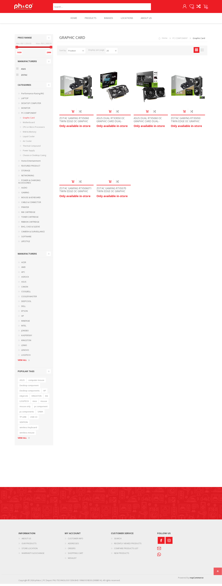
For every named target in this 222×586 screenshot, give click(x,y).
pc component (40, 408)
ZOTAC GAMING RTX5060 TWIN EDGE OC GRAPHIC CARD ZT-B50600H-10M (74, 123)
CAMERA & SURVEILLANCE (33, 233)
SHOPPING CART (203, 7)
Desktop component (29, 387)
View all (22, 362)
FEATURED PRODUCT (30, 168)
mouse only (25, 408)
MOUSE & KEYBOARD (31, 199)
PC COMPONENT (28, 115)
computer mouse (36, 382)
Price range (25, 39)
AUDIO (24, 189)
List (202, 52)
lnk (46, 398)
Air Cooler (27, 143)
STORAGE (25, 172)
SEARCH (117, 540)
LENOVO (25, 352)
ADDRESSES (73, 545)
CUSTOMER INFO (75, 540)
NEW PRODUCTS (121, 555)
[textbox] (102, 7)
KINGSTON (26, 342)
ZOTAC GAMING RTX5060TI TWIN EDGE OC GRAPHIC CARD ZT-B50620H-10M (75, 193)
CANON (24, 288)
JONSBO (25, 332)
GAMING (25, 194)
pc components (27, 413)
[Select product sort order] (76, 53)
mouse (44, 403)
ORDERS (72, 550)
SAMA (40, 413)
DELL (23, 308)
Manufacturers (27, 63)
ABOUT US (26, 540)
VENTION (24, 424)
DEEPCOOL (26, 303)
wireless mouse (27, 434)
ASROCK (25, 279)
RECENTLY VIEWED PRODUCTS (128, 545)
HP (22, 318)
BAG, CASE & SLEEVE (30, 228)
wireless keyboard (28, 429)
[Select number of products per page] (111, 53)
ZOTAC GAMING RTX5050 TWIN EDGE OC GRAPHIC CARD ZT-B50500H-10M (185, 123)
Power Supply (29, 152)
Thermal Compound (32, 148)
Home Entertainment (31, 163)
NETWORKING (27, 177)
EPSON (24, 313)
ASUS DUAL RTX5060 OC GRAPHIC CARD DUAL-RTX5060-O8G (148, 123)
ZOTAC (24, 77)
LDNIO (24, 347)
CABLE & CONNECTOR (31, 204)
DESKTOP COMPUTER (31, 105)
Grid (196, 52)
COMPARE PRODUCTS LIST (126, 550)
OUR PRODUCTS (29, 545)
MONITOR (25, 110)
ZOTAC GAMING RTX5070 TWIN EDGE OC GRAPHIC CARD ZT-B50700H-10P (111, 193)
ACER (23, 264)
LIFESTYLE (25, 243)
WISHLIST (72, 560)
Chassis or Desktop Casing (34, 157)
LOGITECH (26, 357)
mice (35, 403)
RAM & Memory (29, 134)
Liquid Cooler (29, 138)
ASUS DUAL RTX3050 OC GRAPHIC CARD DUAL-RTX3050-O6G (111, 123)
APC (23, 274)
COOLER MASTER (29, 298)
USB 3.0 (33, 419)
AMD (23, 269)
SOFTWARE (26, 238)
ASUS (23, 71)
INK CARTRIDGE (28, 214)
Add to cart (72, 113)
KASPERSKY (26, 337)
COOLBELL (26, 293)
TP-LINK (23, 419)
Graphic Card (29, 120)
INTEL (23, 327)
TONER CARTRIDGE (30, 219)
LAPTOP (25, 100)
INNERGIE (25, 323)
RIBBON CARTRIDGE (30, 224)
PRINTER (25, 209)
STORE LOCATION (30, 550)
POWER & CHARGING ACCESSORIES (29, 183)
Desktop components (30, 392)
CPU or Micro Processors (34, 129)
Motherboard (29, 124)
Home (164, 40)
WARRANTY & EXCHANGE (33, 555)
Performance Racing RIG (32, 95)
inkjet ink (24, 398)
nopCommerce (197, 579)
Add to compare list (80, 113)
